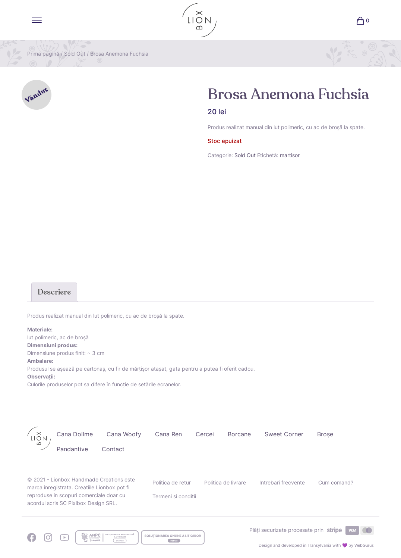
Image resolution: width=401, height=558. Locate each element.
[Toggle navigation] (36, 20)
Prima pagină (43, 53)
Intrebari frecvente (282, 482)
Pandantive (72, 449)
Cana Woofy (124, 434)
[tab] (54, 292)
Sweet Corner (284, 434)
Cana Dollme (75, 434)
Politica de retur (171, 482)
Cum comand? (335, 482)
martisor (290, 155)
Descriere (54, 292)
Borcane (239, 434)
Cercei (205, 434)
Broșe (325, 434)
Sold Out (74, 53)
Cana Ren (168, 434)
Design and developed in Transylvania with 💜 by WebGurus (316, 545)
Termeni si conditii (174, 496)
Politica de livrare (225, 482)
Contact (113, 449)
